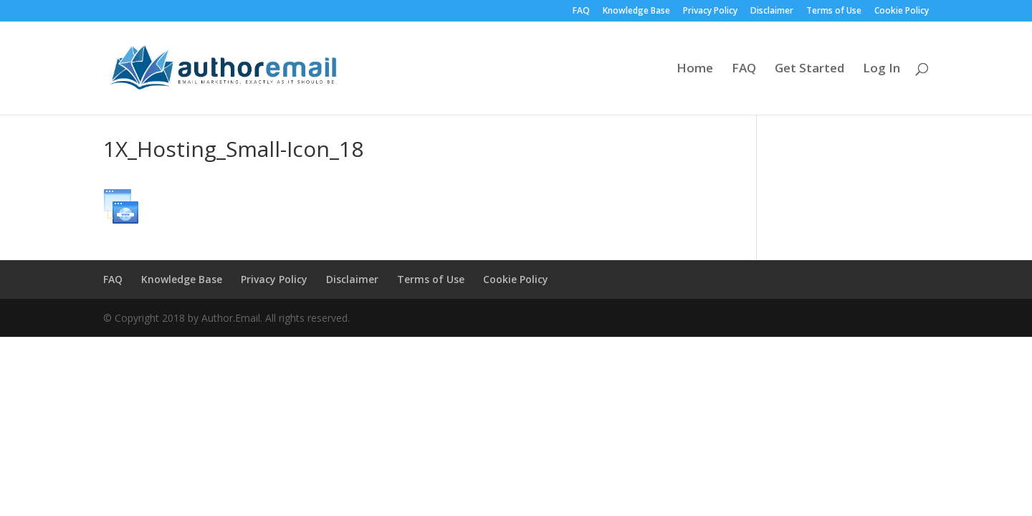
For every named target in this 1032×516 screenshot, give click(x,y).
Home (695, 69)
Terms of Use (833, 11)
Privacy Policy (710, 11)
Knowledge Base (636, 11)
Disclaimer (771, 11)
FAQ (581, 11)
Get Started (809, 69)
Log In (881, 69)
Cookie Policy (901, 11)
